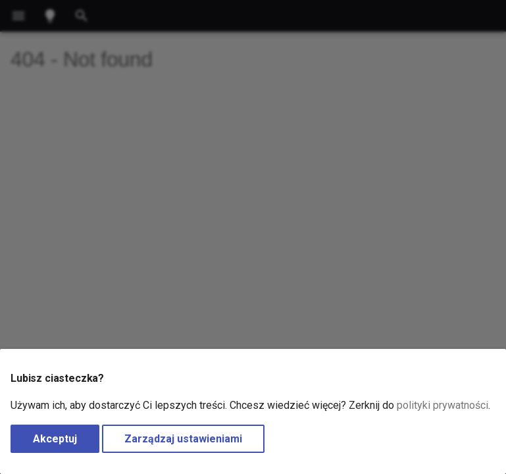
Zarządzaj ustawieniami (183, 439)
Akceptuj (55, 439)
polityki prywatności (442, 405)
